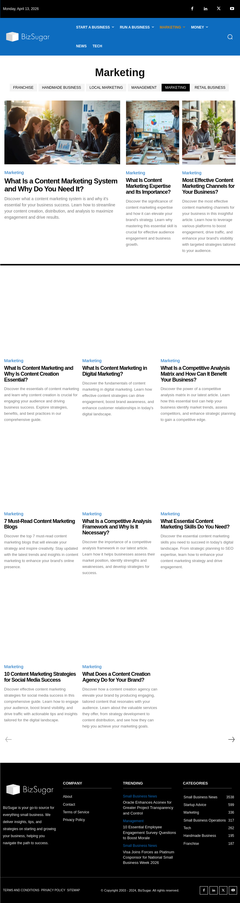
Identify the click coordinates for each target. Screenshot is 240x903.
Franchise (23, 87)
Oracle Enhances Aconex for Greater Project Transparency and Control (148, 807)
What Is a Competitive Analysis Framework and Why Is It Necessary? (116, 527)
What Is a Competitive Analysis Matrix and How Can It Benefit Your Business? (195, 374)
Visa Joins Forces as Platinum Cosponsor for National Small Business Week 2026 (148, 857)
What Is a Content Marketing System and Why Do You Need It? (60, 185)
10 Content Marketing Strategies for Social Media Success (40, 677)
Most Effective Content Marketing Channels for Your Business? (208, 186)
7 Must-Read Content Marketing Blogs (39, 524)
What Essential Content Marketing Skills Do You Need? (195, 524)
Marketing (175, 87)
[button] (230, 37)
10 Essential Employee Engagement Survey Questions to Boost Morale (149, 832)
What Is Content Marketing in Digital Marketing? (114, 371)
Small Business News (140, 796)
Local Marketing (106, 87)
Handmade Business (61, 87)
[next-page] (231, 739)
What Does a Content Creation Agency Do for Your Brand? (116, 677)
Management (144, 87)
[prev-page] (8, 739)
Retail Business (210, 87)
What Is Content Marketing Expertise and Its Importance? (148, 186)
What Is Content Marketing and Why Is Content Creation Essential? (38, 374)
